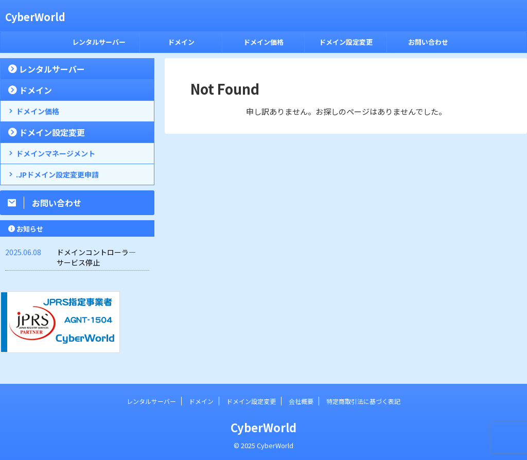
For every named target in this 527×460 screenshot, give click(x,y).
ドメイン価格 (263, 42)
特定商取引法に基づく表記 (363, 401)
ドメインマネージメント (55, 153)
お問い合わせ (428, 42)
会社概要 (301, 401)
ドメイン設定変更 (346, 42)
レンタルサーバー (99, 42)
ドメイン (181, 42)
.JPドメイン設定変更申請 (57, 174)
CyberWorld (35, 16)
